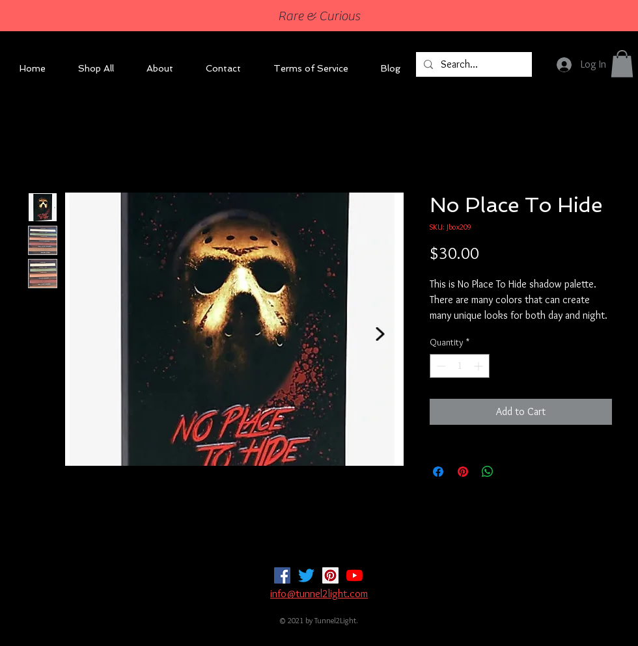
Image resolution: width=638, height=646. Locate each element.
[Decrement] (440, 366)
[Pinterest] (330, 575)
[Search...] (473, 64)
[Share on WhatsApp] (487, 471)
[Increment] (479, 366)
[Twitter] (306, 575)
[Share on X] (512, 471)
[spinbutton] (459, 366)
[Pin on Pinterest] (463, 471)
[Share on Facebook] (438, 471)
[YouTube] (354, 575)
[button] (622, 63)
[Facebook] (282, 575)
